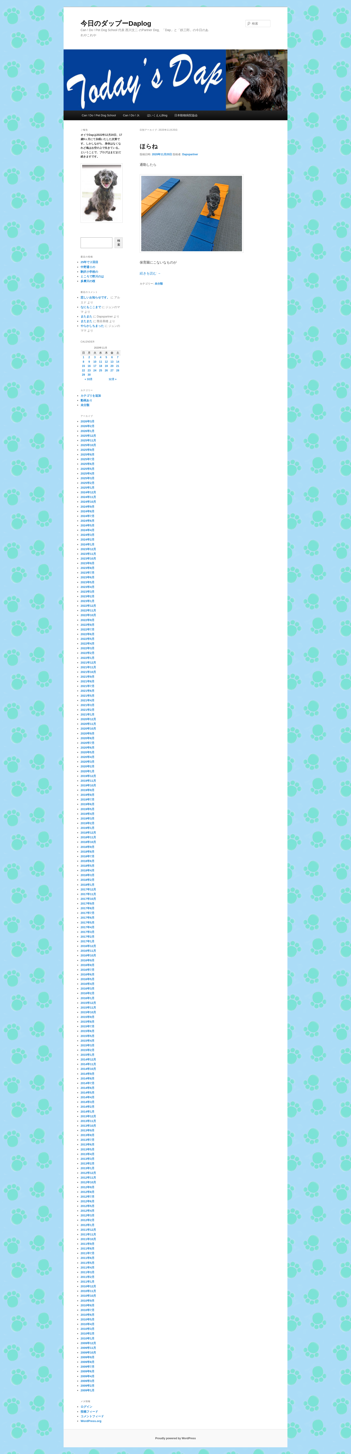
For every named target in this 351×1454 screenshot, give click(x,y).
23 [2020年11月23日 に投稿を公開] (89, 370)
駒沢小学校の (89, 271)
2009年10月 (88, 1352)
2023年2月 (87, 596)
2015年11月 (88, 1007)
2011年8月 (87, 1248)
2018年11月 (88, 837)
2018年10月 (88, 842)
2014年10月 (88, 1069)
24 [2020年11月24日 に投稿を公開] (94, 370)
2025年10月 (88, 445)
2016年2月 (87, 993)
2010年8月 (87, 1305)
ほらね (149, 146)
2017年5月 (87, 922)
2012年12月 (88, 1173)
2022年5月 (87, 639)
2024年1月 (87, 544)
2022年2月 (87, 653)
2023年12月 (88, 549)
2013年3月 (87, 1158)
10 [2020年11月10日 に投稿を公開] (94, 361)
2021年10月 (88, 672)
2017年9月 (87, 903)
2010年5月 (87, 1319)
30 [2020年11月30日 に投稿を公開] (89, 374)
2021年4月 (87, 700)
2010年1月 (87, 1338)
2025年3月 (87, 478)
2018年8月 (87, 851)
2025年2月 (87, 483)
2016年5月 (87, 979)
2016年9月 (87, 960)
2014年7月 (87, 1083)
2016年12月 (88, 946)
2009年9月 (87, 1357)
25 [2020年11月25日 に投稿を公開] (100, 370)
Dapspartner (190, 154)
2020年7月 (87, 743)
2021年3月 (87, 705)
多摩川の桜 (88, 281)
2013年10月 (88, 1125)
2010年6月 (87, 1314)
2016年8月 (87, 965)
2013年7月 (87, 1139)
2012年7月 (87, 1196)
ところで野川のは (92, 276)
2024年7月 (87, 516)
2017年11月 (88, 894)
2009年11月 (88, 1348)
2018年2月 (87, 879)
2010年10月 (88, 1295)
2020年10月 (88, 728)
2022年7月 (87, 629)
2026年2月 (87, 426)
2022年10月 (88, 615)
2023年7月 (87, 572)
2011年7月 (87, 1253)
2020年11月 (88, 724)
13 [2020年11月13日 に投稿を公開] (112, 361)
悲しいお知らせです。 (95, 297)
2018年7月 (87, 856)
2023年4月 (87, 587)
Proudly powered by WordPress (175, 1438)
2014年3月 (87, 1102)
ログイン (86, 1406)
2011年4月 (87, 1267)
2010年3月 (87, 1329)
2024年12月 (88, 492)
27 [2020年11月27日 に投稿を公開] (112, 370)
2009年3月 (87, 1381)
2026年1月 (87, 431)
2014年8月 (87, 1078)
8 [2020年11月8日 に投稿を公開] (83, 361)
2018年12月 (88, 832)
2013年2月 (87, 1163)
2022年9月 (87, 620)
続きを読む (150, 273)
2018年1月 (87, 884)
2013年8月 (87, 1135)
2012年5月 (87, 1206)
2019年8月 (87, 794)
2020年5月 (87, 752)
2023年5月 (87, 582)
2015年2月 (87, 1050)
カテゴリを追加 (91, 395)
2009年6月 (87, 1371)
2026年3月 (87, 421)
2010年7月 (87, 1310)
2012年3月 (87, 1215)
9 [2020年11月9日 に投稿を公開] (89, 361)
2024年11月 (88, 497)
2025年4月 (87, 473)
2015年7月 (87, 1026)
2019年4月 (87, 813)
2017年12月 (88, 889)
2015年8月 (87, 1021)
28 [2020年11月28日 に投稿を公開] (117, 370)
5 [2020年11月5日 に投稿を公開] (106, 357)
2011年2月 (87, 1277)
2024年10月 (88, 501)
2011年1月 (87, 1281)
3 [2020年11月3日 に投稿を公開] (95, 357)
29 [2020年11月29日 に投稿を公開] (83, 374)
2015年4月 (87, 1040)
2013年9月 (87, 1130)
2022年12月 (88, 605)
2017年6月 (87, 917)
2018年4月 (87, 870)
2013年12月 (88, 1116)
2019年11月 (88, 780)
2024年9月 (87, 506)
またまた (86, 316)
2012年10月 (88, 1182)
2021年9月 (87, 676)
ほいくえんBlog (157, 115)
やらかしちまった (92, 326)
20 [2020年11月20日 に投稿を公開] (112, 366)
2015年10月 (88, 1012)
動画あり (86, 400)
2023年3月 (87, 591)
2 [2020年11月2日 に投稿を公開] (89, 357)
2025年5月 (87, 468)
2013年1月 (87, 1168)
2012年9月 (87, 1187)
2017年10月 (88, 899)
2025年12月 (88, 435)
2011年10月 (88, 1239)
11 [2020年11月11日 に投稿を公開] (100, 361)
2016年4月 (87, 984)
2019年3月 (87, 818)
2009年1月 (87, 1390)
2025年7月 (87, 459)
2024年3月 (87, 534)
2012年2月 (87, 1220)
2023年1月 (87, 601)
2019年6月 (87, 804)
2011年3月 (87, 1272)
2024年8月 (87, 511)
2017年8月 (87, 908)
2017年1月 (87, 941)
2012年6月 (87, 1201)
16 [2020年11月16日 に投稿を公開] (89, 366)
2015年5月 (87, 1036)
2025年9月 (87, 449)
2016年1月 (87, 998)
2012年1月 (87, 1225)
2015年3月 (87, 1045)
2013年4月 (87, 1154)
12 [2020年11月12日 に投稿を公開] (106, 361)
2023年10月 (88, 558)
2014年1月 (87, 1111)
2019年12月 (88, 776)
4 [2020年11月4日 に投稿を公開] (100, 357)
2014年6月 (87, 1088)
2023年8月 (87, 568)
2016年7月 (87, 969)
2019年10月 (88, 785)
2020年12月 (88, 719)
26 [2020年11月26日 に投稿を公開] (106, 370)
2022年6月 (87, 634)
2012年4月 (87, 1210)
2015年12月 (88, 1003)
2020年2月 (87, 766)
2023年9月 (87, 563)
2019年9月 (87, 790)
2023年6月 (87, 577)
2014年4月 (87, 1097)
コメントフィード (92, 1416)
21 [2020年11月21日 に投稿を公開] (117, 366)
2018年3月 (87, 875)
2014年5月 (87, 1092)
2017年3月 (87, 932)
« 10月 (88, 379)
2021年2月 (87, 709)
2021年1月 (87, 714)
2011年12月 (88, 1229)
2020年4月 (87, 757)
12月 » (112, 379)
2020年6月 (87, 747)
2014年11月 (88, 1064)
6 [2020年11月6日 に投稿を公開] (112, 357)
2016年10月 (88, 955)
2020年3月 (87, 761)
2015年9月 (87, 1017)
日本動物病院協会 (186, 115)
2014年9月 (87, 1073)
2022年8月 (87, 624)
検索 (118, 242)
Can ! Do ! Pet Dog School (99, 115)
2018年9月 (87, 847)
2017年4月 (87, 927)
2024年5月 (87, 525)
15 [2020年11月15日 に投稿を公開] (83, 366)
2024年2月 (87, 539)
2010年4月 (87, 1324)
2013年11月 (88, 1121)
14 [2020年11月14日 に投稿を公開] (117, 361)
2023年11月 (88, 554)
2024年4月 (87, 530)
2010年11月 (88, 1291)
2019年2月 (87, 823)
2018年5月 (87, 865)
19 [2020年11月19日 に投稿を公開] (106, 366)
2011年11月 (88, 1234)
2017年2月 (87, 936)
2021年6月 (87, 690)
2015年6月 (87, 1031)
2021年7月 (87, 686)
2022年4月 (87, 643)
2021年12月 (88, 662)
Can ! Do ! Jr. (131, 115)
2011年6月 (87, 1258)
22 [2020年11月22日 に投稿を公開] (83, 370)
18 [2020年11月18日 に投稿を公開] (100, 366)
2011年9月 (87, 1243)
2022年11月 (88, 610)
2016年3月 (87, 988)
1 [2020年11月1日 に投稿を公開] (83, 357)
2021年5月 (87, 695)
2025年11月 (88, 440)
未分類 (159, 283)
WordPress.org (91, 1421)
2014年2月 (87, 1106)
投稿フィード (89, 1411)
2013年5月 (87, 1149)
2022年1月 (87, 658)
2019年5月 (87, 809)
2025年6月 (87, 464)
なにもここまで (91, 307)
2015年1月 (87, 1054)
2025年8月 (87, 454)
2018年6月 (87, 861)
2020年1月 (87, 771)
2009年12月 (88, 1343)
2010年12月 (88, 1286)
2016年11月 (88, 950)
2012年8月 (87, 1192)
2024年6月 (87, 520)
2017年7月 (87, 913)
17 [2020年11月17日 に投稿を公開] (94, 366)
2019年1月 (87, 828)
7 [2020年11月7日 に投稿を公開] (117, 357)
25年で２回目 (89, 262)
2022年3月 (87, 648)
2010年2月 (87, 1333)
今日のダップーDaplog (116, 23)
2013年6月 (87, 1144)
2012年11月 (88, 1177)
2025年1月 (87, 487)
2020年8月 (87, 738)
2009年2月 (87, 1385)
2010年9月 (87, 1300)
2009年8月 (87, 1362)
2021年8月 (87, 681)
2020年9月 (87, 733)
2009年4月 (87, 1376)
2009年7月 (87, 1366)
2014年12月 (88, 1059)
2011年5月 (87, 1263)
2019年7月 (87, 799)
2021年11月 (88, 667)
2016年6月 (87, 974)
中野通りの (88, 267)
